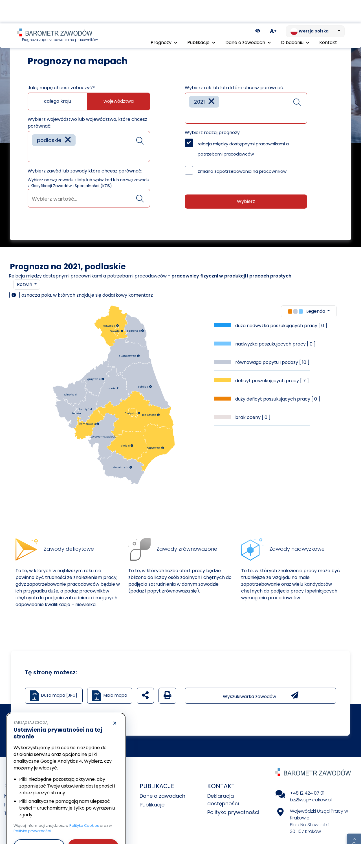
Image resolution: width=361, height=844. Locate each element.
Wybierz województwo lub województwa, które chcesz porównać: (87, 122)
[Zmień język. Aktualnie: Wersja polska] (315, 8)
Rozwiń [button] (25, 284)
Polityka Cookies (84, 802)
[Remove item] (68, 140)
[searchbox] (34, 153)
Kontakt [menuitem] (328, 19)
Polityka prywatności (233, 812)
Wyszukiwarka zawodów (260, 695)
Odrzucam (39, 823)
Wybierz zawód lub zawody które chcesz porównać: (85, 171)
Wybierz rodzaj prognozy (212, 132)
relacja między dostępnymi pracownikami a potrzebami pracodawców (243, 149)
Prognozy (40, 31)
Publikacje (152, 804)
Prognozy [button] (164, 19)
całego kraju (57, 101)
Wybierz (246, 201)
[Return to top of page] (354, 820)
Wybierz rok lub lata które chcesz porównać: (234, 87)
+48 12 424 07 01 (307, 793)
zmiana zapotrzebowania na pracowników (242, 171)
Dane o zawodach (162, 795)
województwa (119, 101)
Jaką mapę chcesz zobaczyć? (61, 87)
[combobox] (89, 146)
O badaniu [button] (295, 19)
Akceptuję (93, 823)
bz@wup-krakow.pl (311, 800)
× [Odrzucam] (115, 700)
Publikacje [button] (201, 19)
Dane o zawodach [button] (248, 19)
